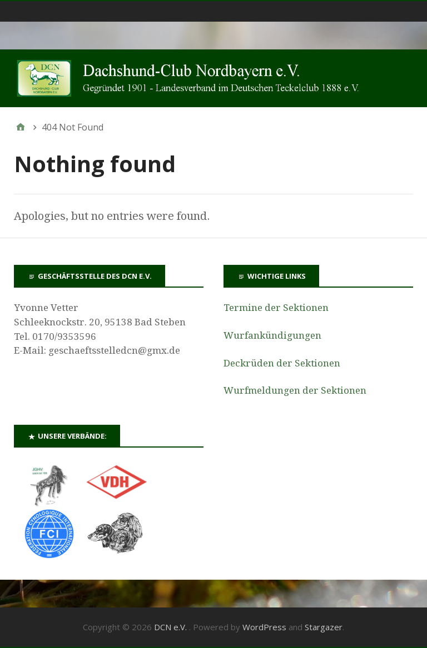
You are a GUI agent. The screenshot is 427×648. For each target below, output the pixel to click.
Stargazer (323, 626)
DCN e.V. (171, 626)
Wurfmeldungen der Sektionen (295, 390)
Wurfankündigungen (272, 335)
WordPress (264, 626)
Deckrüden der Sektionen (282, 363)
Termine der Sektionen (276, 307)
